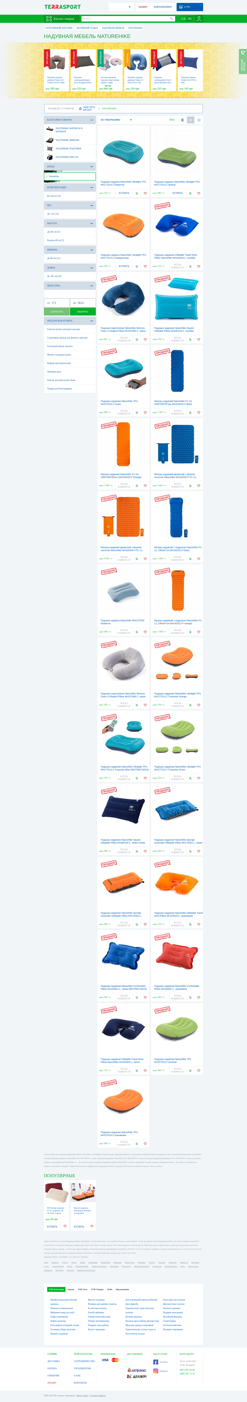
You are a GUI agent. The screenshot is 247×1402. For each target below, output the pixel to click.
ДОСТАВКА (54, 1361)
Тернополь (156, 1266)
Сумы (46, 1266)
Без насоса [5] (54, 196)
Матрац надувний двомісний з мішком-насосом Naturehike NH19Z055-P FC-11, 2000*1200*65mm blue (175, 477)
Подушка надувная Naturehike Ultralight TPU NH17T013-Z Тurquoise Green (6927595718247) (177, 769)
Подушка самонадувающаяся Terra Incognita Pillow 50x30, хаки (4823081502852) (83, 82)
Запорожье (92, 1262)
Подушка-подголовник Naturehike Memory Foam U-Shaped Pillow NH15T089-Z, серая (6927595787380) (123, 696)
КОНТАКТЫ (80, 1383)
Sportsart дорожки (171, 1308)
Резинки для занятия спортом (102, 1304)
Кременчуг (126, 1266)
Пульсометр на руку (135, 1333)
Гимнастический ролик (99, 1317)
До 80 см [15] (53, 258)
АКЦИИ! (142, 7)
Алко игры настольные (174, 1300)
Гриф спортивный (59, 1317)
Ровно (69, 1266)
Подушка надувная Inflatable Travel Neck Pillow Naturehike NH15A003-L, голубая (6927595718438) (175, 258)
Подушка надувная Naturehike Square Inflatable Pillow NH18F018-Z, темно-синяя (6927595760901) (123, 842)
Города (71, 1289)
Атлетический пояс (172, 1325)
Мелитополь (193, 1266)
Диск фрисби (132, 1304)
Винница (141, 1262)
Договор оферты (98, 1395)
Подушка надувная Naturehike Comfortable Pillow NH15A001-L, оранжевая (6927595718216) (176, 989)
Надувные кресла (62, 157)
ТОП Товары (97, 1289)
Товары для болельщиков (59, 388)
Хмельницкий (58, 1266)
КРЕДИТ (52, 1383)
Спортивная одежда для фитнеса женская (67, 338)
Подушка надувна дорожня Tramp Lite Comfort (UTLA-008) (55, 80)
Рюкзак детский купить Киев (61, 380)
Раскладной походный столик (64, 1325)
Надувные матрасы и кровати (64, 129)
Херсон (152, 1262)
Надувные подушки (63, 148)
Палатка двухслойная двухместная (142, 1321)
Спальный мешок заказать (60, 346)
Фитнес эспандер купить (59, 354)
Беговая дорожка (134, 1317)
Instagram (160, 1371)
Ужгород (70, 1270)
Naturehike (52, 176)
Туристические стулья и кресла (141, 1329)
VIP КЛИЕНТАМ (82, 1368)
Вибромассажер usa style (62, 1312)
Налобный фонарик (172, 1317)
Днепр (73, 1262)
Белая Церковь (171, 1266)
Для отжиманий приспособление (141, 1300)
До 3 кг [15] (53, 214)
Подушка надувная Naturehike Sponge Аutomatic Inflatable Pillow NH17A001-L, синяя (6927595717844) (178, 842)
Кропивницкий (82, 1266)
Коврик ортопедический (59, 363)
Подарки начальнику (173, 1312)
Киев (46, 1262)
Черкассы (184, 1262)
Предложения (122, 1289)
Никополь (48, 1270)
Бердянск (59, 1270)
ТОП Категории (56, 1289)
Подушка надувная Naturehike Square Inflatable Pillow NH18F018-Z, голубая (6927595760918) (174, 331)
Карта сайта (82, 1395)
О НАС (77, 1375)
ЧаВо (109, 1289)
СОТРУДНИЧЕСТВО (84, 1361)
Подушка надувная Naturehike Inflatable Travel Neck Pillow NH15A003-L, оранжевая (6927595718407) (178, 916)
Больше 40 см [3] (55, 240)
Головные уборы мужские (63, 1329)
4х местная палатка (97, 1308)
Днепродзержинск (99, 1266)
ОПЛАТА (52, 1368)
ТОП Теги (82, 1289)
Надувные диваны (62, 140)
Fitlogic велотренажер (98, 1321)
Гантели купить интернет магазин (63, 329)
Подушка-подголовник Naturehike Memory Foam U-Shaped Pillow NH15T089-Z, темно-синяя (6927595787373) (123, 331)
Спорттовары (169, 1321)
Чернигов (172, 1262)
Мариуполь (129, 1262)
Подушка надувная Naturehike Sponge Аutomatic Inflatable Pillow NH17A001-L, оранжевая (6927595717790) (121, 916)
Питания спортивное (173, 1329)
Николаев (117, 1262)
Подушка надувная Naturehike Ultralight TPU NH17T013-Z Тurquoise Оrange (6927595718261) (177, 696)
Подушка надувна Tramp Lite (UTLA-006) (189, 80)
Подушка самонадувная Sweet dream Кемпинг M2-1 (163, 80)
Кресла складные (96, 1300)
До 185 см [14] (54, 276)
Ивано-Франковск (141, 1266)
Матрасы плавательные (61, 1308)
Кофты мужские (58, 1321)
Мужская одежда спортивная (140, 1325)
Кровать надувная (59, 1333)
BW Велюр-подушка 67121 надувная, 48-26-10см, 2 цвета (55, 1210)
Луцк (182, 1266)
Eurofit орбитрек (96, 1312)
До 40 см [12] (53, 232)
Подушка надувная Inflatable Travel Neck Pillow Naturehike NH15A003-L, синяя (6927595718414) (122, 1062)
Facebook (160, 1362)
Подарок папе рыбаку (98, 1325)
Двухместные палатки (173, 1304)
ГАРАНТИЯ (53, 1375)
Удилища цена (54, 371)
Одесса (65, 1262)
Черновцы (114, 1266)
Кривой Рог (105, 1262)
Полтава (161, 1262)
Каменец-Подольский (86, 1270)
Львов (82, 1262)
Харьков (54, 1262)
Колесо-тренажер (96, 1329)
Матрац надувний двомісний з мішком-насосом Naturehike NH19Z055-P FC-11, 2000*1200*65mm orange (122, 550)
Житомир (195, 1262)
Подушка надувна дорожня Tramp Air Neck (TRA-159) (135, 80)
